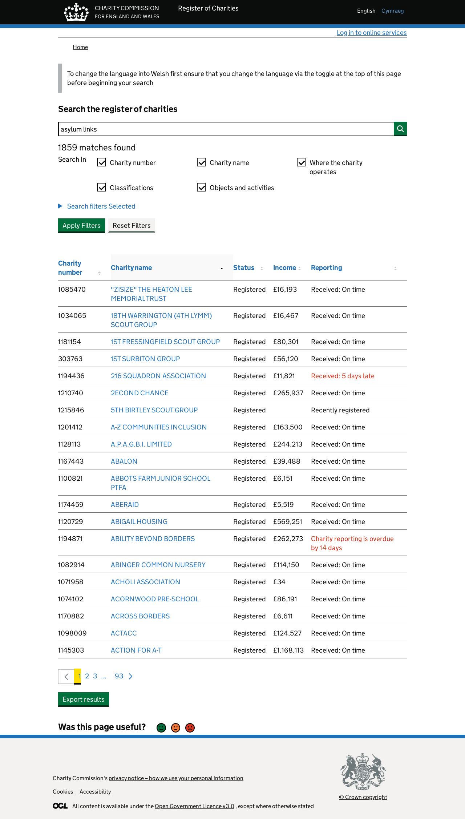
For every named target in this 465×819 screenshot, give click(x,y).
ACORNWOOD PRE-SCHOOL (155, 599)
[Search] (232, 129)
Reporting (326, 267)
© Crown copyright (363, 797)
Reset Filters (132, 225)
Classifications (131, 187)
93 (119, 677)
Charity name (229, 162)
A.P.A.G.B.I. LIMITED (141, 444)
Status (243, 267)
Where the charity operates (336, 167)
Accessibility (95, 791)
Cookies (63, 791)
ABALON (124, 461)
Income (284, 267)
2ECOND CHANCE (140, 393)
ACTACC (124, 633)
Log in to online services (372, 32)
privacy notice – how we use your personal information (176, 778)
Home (80, 47)
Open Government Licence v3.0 (194, 806)
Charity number (133, 162)
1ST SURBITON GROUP (145, 359)
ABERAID (125, 504)
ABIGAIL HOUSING (139, 521)
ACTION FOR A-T (136, 650)
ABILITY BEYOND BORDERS (153, 538)
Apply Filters (81, 225)
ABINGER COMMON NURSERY (158, 565)
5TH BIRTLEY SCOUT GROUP (154, 410)
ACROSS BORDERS (140, 616)
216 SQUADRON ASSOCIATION (158, 376)
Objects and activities (242, 187)
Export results (83, 699)
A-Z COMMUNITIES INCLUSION (159, 427)
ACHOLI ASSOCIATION (146, 582)
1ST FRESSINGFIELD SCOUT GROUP (165, 342)
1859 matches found (97, 147)
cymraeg (392, 10)
